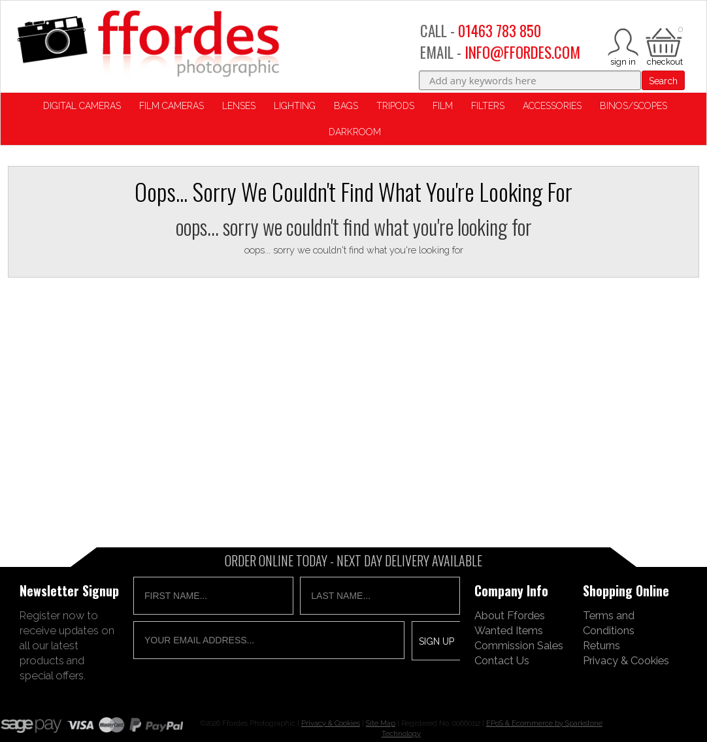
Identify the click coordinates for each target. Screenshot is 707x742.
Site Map (380, 723)
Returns (601, 645)
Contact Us (501, 660)
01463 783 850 (499, 31)
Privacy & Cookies (626, 660)
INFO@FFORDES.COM (522, 52)
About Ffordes (509, 615)
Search (663, 81)
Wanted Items (508, 630)
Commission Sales (518, 645)
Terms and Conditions (608, 623)
